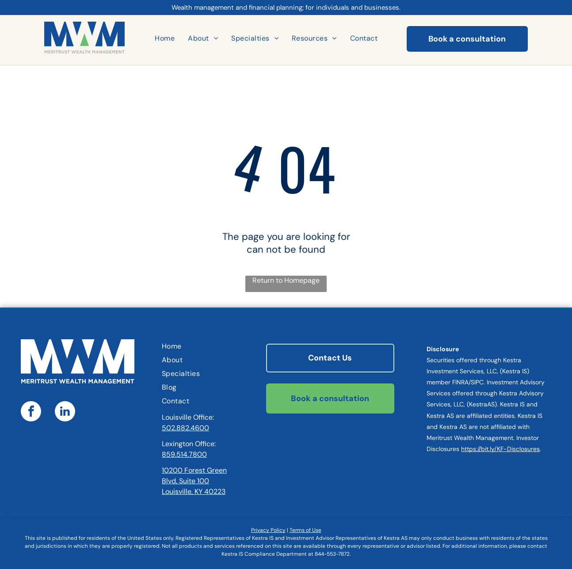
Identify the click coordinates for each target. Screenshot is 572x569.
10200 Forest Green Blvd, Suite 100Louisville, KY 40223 (194, 481)
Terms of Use (305, 530)
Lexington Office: (189, 443)
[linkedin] (65, 412)
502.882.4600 (185, 427)
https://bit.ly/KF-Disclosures (500, 449)
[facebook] (31, 412)
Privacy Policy (268, 530)
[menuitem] (164, 38)
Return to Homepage (286, 280)
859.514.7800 (184, 454)
